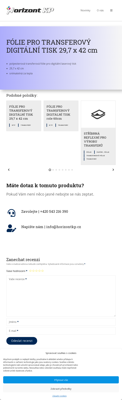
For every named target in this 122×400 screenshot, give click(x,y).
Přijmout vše (61, 385)
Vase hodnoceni (17, 271)
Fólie (89, 152)
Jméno (13, 322)
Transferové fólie (95, 156)
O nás (100, 10)
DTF (14, 125)
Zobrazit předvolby (61, 394)
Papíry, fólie (103, 152)
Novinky (85, 10)
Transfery (26, 125)
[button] (8, 169)
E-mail (13, 331)
